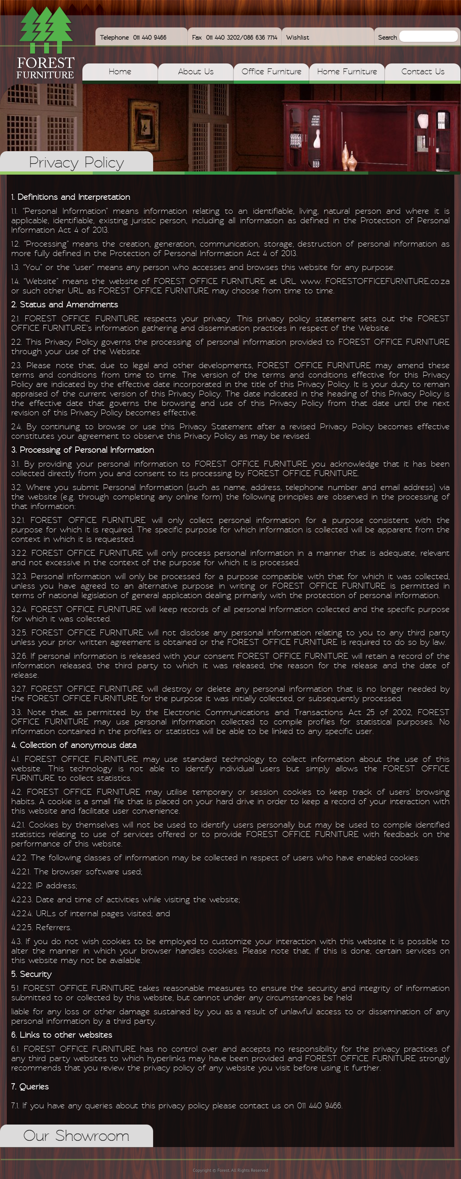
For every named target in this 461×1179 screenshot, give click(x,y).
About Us (195, 72)
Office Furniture (272, 72)
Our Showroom (76, 1136)
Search (388, 38)
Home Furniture (347, 72)
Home (120, 72)
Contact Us (423, 72)
